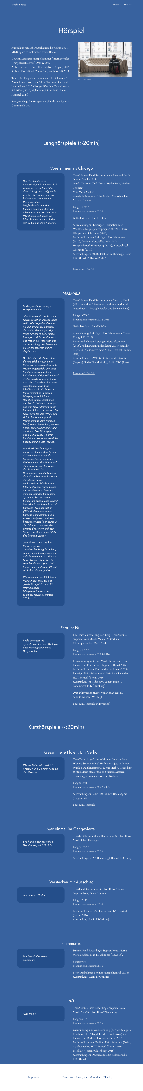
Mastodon (95, 1077)
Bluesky (107, 1077)
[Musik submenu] (131, 4)
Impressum (34, 1077)
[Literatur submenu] (120, 4)
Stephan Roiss (18, 4)
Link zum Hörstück (84, 269)
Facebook (67, 1077)
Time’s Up (39, 82)
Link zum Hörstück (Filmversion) (91, 704)
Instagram (81, 1077)
